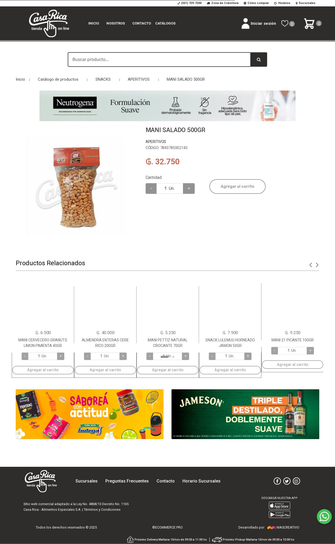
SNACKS (103, 79)
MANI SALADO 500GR (186, 79)
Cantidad (154, 177)
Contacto (141, 23)
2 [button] (173, 357)
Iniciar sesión (259, 23)
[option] (77, 187)
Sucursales (306, 3)
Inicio (93, 23)
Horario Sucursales (201, 481)
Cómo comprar (256, 3)
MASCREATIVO (283, 527)
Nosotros (115, 23)
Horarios (282, 3)
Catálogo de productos (58, 79)
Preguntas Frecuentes (127, 481)
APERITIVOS (139, 79)
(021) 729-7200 (189, 3)
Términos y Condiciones (102, 510)
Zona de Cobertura (222, 3)
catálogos (165, 23)
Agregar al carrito (237, 186)
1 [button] (165, 357)
